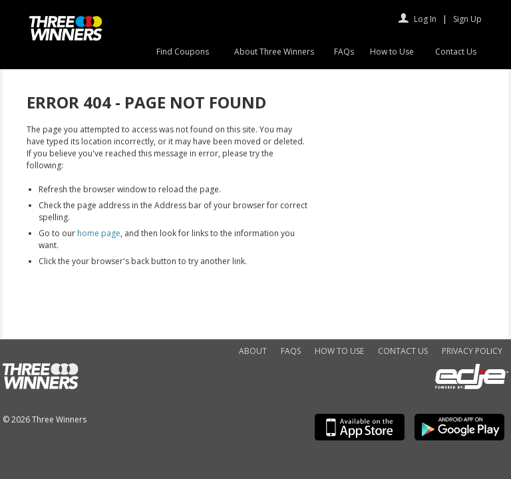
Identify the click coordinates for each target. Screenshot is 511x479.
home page (98, 233)
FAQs (344, 51)
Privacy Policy (472, 351)
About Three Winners (274, 51)
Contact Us (455, 51)
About (253, 351)
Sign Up (467, 19)
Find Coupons (182, 51)
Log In (425, 19)
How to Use (392, 51)
